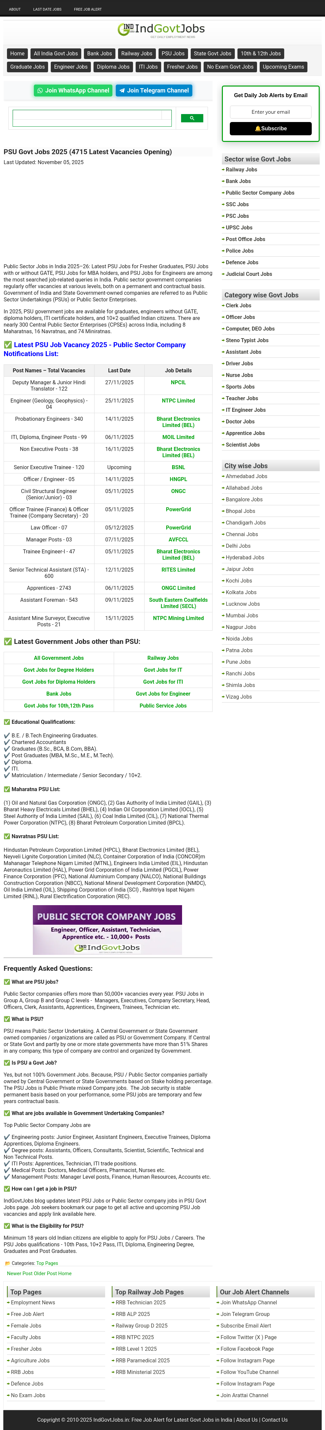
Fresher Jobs (182, 67)
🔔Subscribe (271, 128)
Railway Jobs (137, 53)
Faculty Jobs (26, 1337)
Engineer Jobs (71, 67)
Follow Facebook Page (247, 1349)
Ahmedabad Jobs (246, 476)
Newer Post (19, 1273)
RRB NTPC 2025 (135, 1337)
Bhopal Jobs (240, 511)
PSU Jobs (173, 53)
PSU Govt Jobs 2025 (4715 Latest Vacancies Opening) (88, 152)
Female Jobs (26, 1326)
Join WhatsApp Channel (249, 1302)
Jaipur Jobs (240, 569)
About (15, 9)
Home (17, 53)
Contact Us (275, 1420)
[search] (87, 115)
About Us (247, 1420)
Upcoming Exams (283, 67)
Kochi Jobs (239, 581)
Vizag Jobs (239, 697)
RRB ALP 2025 (133, 1314)
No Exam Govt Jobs (230, 67)
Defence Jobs (27, 1384)
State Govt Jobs (212, 53)
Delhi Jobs (238, 546)
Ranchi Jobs (240, 673)
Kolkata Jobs (241, 592)
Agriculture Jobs (30, 1360)
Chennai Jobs (242, 534)
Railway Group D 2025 (141, 1326)
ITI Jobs (148, 67)
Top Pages (47, 1263)
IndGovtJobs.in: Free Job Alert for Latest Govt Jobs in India (162, 1420)
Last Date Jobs (47, 9)
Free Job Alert (88, 9)
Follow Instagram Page (248, 1360)
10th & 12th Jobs (261, 53)
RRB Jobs (22, 1372)
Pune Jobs (238, 662)
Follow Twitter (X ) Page (249, 1337)
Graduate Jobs (27, 67)
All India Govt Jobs (56, 53)
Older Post (45, 1273)
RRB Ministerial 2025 (140, 1372)
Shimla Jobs (240, 685)
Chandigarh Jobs (246, 523)
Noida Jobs (239, 639)
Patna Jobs (239, 650)
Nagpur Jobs (241, 627)
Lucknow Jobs (243, 604)
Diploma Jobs (113, 67)
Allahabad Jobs (244, 488)
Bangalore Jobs (244, 499)
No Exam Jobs (28, 1395)
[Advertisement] (108, 210)
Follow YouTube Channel (250, 1372)
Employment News (33, 1302)
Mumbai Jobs (242, 615)
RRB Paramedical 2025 (143, 1360)
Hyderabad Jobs (245, 557)
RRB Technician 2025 (140, 1302)
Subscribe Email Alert (246, 1326)
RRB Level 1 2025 (136, 1349)
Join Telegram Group (245, 1314)
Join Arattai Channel (244, 1395)
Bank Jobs (99, 53)
